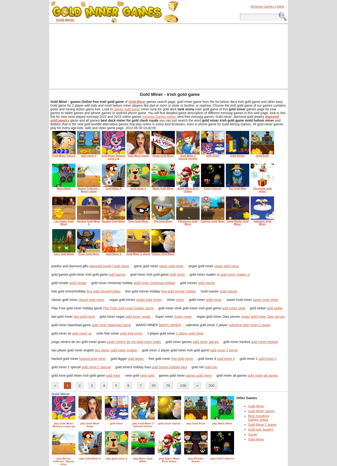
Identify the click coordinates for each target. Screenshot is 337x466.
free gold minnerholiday (103, 291)
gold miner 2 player (224, 350)
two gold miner (84, 316)
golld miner (214, 300)
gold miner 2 (268, 359)
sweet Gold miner (265, 300)
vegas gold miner (226, 266)
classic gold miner (127, 109)
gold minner (206, 283)
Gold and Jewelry (260, 429)
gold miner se (82, 333)
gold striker (275, 308)
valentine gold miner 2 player (250, 325)
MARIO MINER (170, 325)
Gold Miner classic (261, 411)
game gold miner (171, 266)
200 (212, 385)
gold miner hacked (264, 342)
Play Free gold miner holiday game (128, 308)
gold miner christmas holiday (154, 283)
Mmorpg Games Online (267, 6)
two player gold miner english (116, 350)
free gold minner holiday (178, 291)
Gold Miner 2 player (262, 424)
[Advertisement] (168, 56)
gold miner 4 (226, 359)
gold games (117, 274)
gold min (211, 367)
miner (180, 300)
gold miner (177, 274)
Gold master (228, 291)
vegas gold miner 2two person (263, 316)
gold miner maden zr (235, 274)
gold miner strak (233, 308)
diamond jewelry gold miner (109, 266)
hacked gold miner (92, 359)
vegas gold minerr (149, 300)
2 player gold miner (190, 333)
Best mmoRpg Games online (258, 418)
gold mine (113, 375)
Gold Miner (256, 406)
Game (252, 434)
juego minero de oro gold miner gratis (134, 342)
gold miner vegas (138, 316)
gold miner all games (263, 375)
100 (183, 385)
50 (154, 385)
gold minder (78, 283)
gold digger (136, 359)
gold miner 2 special (96, 367)
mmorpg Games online (159, 117)
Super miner (183, 316)
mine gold (147, 375)
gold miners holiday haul (169, 367)
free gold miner (182, 359)
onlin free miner (131, 333)
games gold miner (199, 375)
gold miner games (206, 342)
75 (168, 385)
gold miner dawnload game (111, 325)
